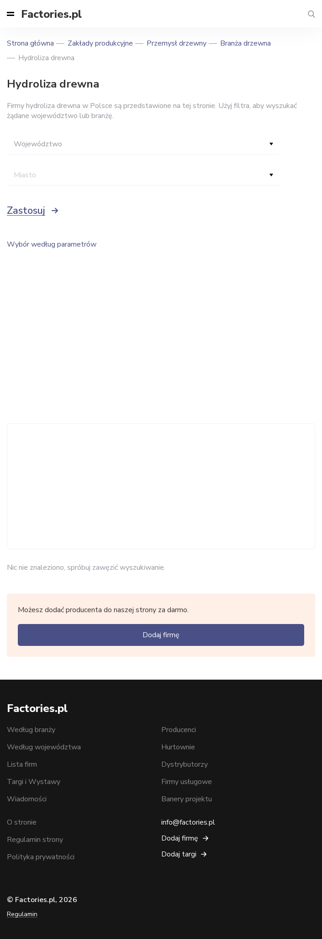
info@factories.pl (188, 822)
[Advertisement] (161, 486)
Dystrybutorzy (184, 764)
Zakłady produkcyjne (100, 43)
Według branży (31, 730)
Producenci (178, 730)
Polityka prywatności (40, 857)
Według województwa (44, 747)
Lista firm (22, 764)
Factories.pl (51, 14)
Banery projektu (186, 799)
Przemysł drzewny (176, 43)
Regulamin (22, 914)
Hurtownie (178, 747)
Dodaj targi (178, 854)
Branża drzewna (245, 43)
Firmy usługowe (186, 782)
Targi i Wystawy (33, 782)
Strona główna (30, 43)
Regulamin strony (35, 840)
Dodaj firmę (161, 635)
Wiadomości (27, 799)
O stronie (22, 822)
